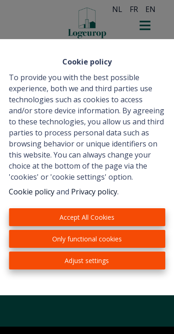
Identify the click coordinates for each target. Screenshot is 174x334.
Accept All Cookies (87, 217)
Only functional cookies (87, 238)
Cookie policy (31, 192)
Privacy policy (94, 192)
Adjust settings (87, 260)
